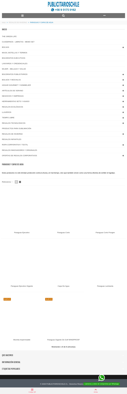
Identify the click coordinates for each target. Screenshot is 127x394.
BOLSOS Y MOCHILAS (11, 80)
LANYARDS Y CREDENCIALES (14, 64)
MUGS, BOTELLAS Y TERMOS (14, 53)
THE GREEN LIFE (9, 36)
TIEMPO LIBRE (8, 118)
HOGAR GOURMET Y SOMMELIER (16, 85)
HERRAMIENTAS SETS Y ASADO (15, 101)
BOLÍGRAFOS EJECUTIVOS (13, 58)
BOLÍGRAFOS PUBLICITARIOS (14, 74)
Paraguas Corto (63, 233)
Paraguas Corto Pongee (105, 233)
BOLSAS (5, 47)
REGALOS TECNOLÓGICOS (13, 123)
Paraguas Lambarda (105, 286)
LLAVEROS (6, 112)
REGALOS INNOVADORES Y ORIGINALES (19, 150)
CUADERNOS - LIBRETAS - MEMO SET (18, 42)
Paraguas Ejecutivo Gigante (22, 286)
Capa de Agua (63, 286)
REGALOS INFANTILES (11, 139)
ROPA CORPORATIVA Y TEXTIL (15, 145)
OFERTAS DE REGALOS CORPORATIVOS (19, 156)
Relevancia (7, 182)
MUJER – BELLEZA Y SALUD (14, 69)
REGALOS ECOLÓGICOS (12, 107)
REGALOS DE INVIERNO (12, 134)
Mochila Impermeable (21, 340)
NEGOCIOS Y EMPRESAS (13, 96)
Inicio (4, 29)
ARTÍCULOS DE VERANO (12, 91)
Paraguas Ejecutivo (21, 233)
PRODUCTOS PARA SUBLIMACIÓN (16, 128)
